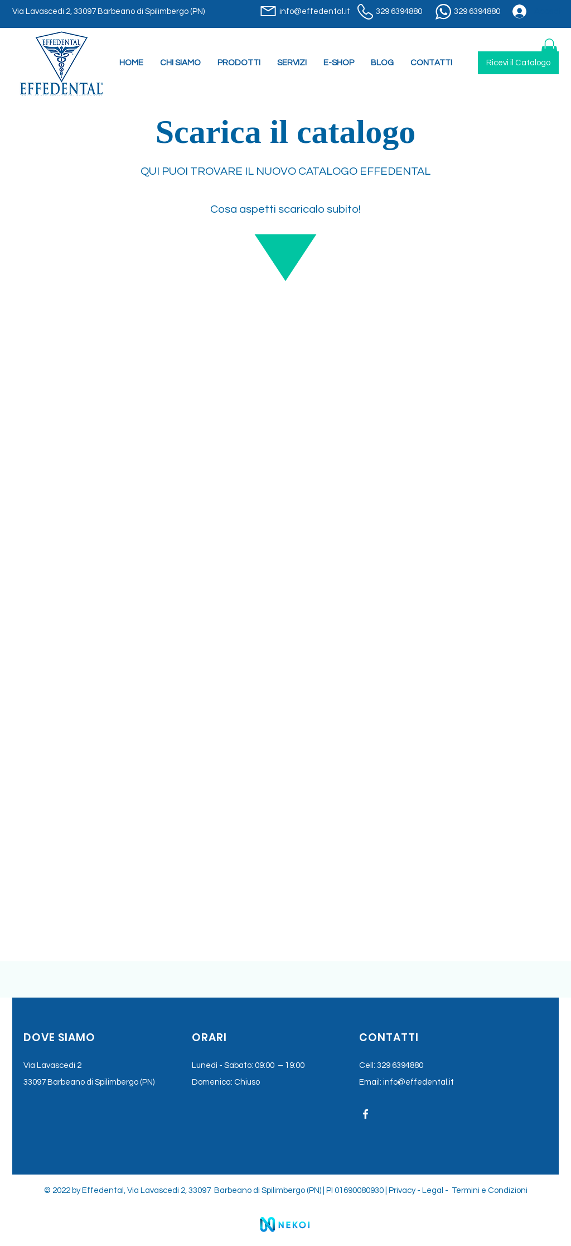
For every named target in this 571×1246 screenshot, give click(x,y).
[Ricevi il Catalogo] (518, 62)
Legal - (436, 1190)
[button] (292, 63)
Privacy (402, 1190)
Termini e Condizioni (490, 1190)
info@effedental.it (418, 1082)
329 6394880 (400, 1065)
